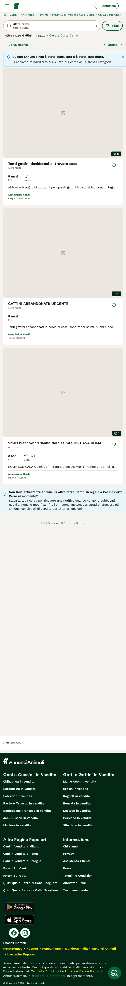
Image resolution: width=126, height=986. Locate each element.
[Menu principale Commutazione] (7, 6)
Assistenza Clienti (76, 861)
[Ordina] (112, 45)
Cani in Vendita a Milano (21, 846)
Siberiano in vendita (78, 825)
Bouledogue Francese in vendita (27, 811)
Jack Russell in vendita (20, 818)
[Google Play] (19, 907)
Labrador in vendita (17, 796)
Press (67, 868)
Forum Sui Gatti (14, 875)
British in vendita (75, 789)
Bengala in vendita (77, 803)
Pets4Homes (12, 949)
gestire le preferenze (50, 976)
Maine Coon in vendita (79, 781)
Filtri (112, 26)
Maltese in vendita (17, 825)
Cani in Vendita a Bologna (22, 861)
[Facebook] (14, 933)
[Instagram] (25, 933)
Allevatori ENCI (74, 883)
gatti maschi (12, 743)
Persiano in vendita (77, 818)
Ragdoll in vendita (76, 796)
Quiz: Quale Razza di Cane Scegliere (30, 883)
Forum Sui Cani (14, 868)
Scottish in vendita (77, 811)
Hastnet (32, 949)
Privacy (68, 854)
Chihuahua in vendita (18, 781)
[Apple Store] (19, 920)
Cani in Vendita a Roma (20, 854)
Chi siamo (70, 846)
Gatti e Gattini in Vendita (88, 774)
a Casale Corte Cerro (62, 35)
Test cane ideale (75, 890)
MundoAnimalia (76, 949)
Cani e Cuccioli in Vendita (29, 774)
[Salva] (114, 165)
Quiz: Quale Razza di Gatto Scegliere (30, 890)
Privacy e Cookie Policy (81, 971)
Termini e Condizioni (78, 875)
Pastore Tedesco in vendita (23, 803)
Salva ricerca (16, 45)
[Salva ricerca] (114, 973)
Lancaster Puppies (21, 954)
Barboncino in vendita (19, 789)
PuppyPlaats (51, 949)
